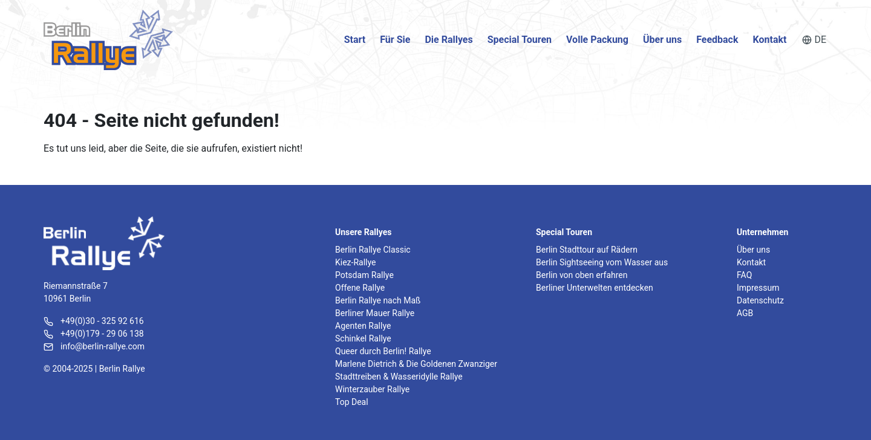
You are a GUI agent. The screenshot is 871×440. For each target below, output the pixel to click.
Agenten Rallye (363, 326)
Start (355, 39)
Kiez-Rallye (355, 262)
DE (814, 39)
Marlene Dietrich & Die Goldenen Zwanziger (416, 364)
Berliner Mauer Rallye (374, 313)
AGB (745, 313)
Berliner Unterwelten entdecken (594, 288)
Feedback (717, 39)
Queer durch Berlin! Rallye (383, 351)
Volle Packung (597, 39)
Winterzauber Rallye (372, 389)
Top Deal (351, 402)
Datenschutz (760, 300)
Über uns (662, 39)
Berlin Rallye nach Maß (377, 300)
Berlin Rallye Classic (373, 249)
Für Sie (395, 39)
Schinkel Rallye (363, 338)
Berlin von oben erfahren (581, 275)
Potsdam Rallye (364, 275)
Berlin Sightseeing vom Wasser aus (602, 262)
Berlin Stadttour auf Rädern (587, 249)
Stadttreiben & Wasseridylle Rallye (399, 376)
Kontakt (770, 39)
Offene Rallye (360, 288)
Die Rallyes (448, 39)
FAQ (744, 275)
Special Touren (520, 39)
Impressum (758, 288)
